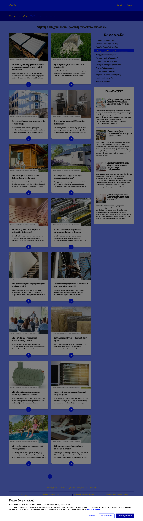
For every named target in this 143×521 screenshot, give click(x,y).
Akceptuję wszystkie (125, 516)
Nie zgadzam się (106, 516)
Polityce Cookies (93, 509)
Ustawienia (91, 516)
